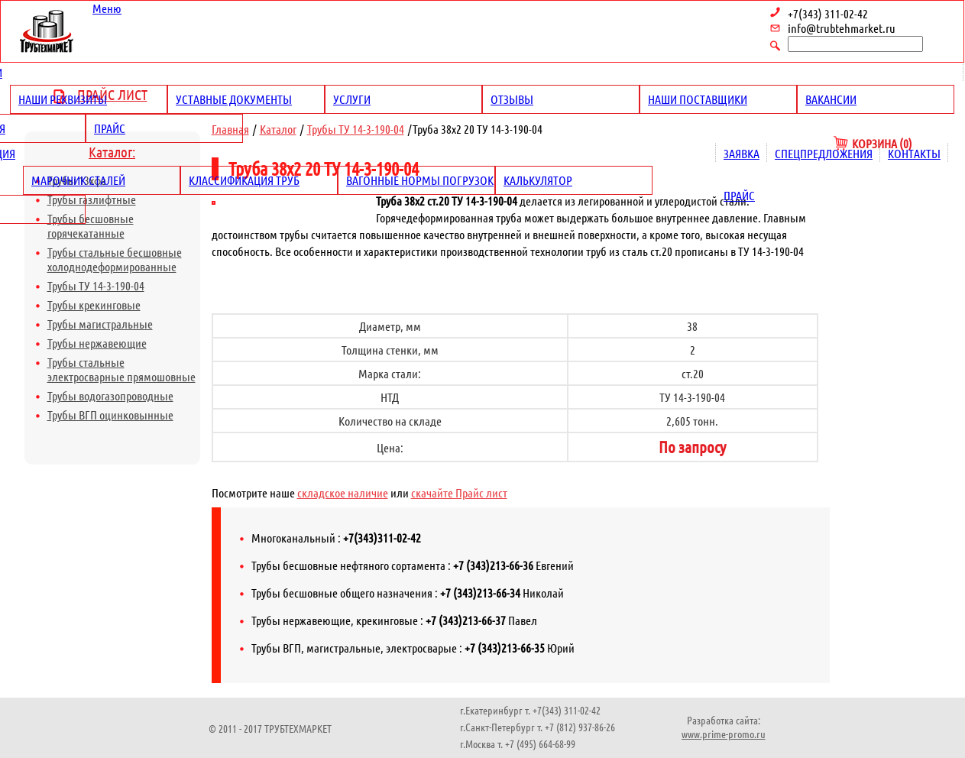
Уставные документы (234, 99)
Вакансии (831, 99)
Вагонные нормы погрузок (420, 180)
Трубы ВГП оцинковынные (110, 414)
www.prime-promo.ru (724, 733)
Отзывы (512, 99)
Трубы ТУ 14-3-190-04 (95, 285)
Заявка (741, 153)
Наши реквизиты (62, 99)
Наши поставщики (697, 99)
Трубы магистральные (100, 323)
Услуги (352, 99)
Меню (106, 8)
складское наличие (342, 492)
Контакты (914, 153)
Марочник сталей (78, 180)
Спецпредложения (824, 153)
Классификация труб (244, 180)
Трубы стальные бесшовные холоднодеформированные (114, 259)
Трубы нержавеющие (97, 342)
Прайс (109, 128)
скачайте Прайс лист (459, 492)
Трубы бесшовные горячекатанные (90, 225)
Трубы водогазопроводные (110, 395)
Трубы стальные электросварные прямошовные (121, 369)
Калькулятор (538, 180)
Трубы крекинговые (94, 304)
